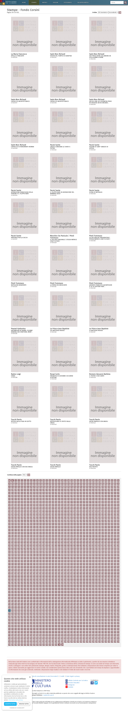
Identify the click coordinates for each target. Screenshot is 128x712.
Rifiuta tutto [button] (24, 704)
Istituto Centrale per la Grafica (77, 680)
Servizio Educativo (72, 683)
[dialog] (17, 692)
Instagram (70, 685)
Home (24, 2)
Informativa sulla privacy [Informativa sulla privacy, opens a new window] (15, 700)
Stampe (33, 2)
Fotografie (68, 2)
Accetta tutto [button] (10, 704)
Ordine (94, 12)
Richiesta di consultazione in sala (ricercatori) (43, 676)
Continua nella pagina (14, 475)
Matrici (44, 2)
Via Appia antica (82, 2)
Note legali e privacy (73, 676)
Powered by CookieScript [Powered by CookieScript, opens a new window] (17, 708)
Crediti (62, 676)
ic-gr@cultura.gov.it (48, 695)
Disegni (55, 2)
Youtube (69, 687)
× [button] (30, 677)
